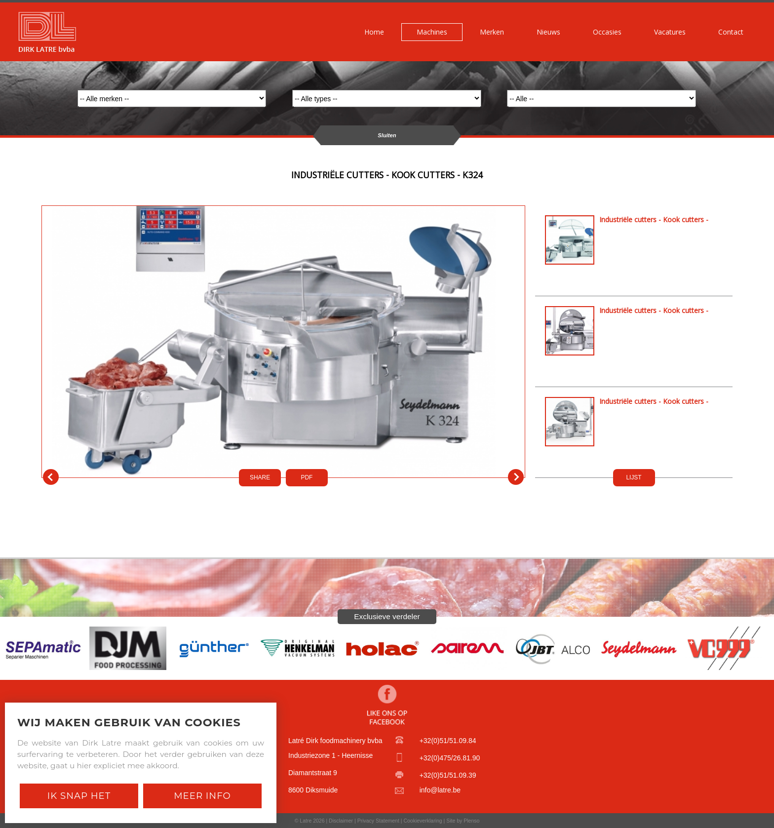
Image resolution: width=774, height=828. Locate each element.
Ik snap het (79, 795)
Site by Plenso (462, 821)
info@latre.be (440, 790)
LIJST (633, 477)
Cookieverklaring (422, 821)
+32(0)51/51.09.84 (448, 741)
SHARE (260, 477)
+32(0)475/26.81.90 (450, 758)
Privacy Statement (378, 821)
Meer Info (202, 795)
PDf (307, 477)
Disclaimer (341, 821)
